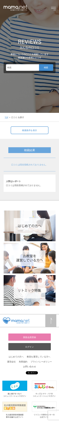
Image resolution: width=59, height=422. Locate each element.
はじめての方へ (16, 356)
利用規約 (23, 361)
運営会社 (11, 361)
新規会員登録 (29, 337)
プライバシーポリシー (41, 361)
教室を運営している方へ (38, 356)
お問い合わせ (29, 366)
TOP (6, 117)
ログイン (29, 346)
